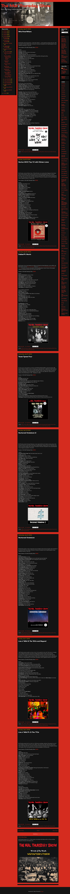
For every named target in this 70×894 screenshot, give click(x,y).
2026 (5, 31)
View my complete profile (64, 72)
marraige (64, 206)
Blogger (42, 891)
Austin (30, 424)
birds (63, 115)
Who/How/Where (24, 31)
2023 (5, 36)
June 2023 (7, 79)
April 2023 (7, 82)
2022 (5, 93)
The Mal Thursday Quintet (64, 287)
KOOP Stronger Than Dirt (64, 184)
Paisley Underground (49, 723)
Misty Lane (64, 217)
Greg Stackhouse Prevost (64, 164)
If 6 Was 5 (64, 173)
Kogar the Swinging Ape (64, 180)
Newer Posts (21, 830)
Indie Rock (64, 175)
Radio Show (39, 151)
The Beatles (64, 275)
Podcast (35, 151)
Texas (48, 151)
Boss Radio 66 (64, 120)
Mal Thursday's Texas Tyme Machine (45, 348)
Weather (64, 306)
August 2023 (7, 48)
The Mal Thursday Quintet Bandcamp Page (64, 46)
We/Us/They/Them (22, 837)
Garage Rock (26, 151)
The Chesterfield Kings (65, 278)
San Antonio (65, 248)
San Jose (64, 253)
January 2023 (8, 89)
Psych (19, 725)
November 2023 (6, 41)
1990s (25, 723)
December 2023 (6, 38)
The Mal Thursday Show (26, 5)
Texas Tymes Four (25, 356)
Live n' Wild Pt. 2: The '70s (28, 732)
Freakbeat (28, 529)
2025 (5, 32)
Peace (63, 230)
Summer (64, 265)
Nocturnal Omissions (26, 537)
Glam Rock (64, 160)
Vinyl (63, 302)
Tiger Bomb (64, 300)
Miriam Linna (65, 215)
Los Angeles (65, 190)
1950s (63, 83)
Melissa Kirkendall (30, 266)
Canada (63, 128)
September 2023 (7, 47)
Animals (63, 102)
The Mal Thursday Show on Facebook (64, 52)
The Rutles (64, 298)
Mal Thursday (31, 151)
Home (38, 830)
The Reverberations (65, 295)
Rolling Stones (63, 246)
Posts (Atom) (40, 834)
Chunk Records (64, 139)
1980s (27, 424)
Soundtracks (65, 263)
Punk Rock (27, 425)
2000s (27, 723)
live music (64, 187)
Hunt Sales (64, 171)
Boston (63, 122)
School (63, 255)
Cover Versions (64, 143)
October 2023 (8, 43)
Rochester (64, 241)
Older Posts (55, 830)
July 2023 (7, 51)
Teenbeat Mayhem (64, 271)
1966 (63, 88)
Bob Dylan (64, 117)
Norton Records (64, 225)
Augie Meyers (63, 105)
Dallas (63, 145)
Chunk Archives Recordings (64, 60)
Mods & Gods (63, 220)
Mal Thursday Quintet (64, 198)
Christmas (64, 130)
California (64, 126)
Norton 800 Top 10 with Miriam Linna (33, 162)
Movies (63, 222)
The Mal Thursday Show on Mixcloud (64, 40)
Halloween (64, 167)
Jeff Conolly (65, 177)
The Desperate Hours (64, 282)
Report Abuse (63, 77)
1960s (22, 151)
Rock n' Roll (44, 151)
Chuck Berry (64, 132)
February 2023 (8, 87)
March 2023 (7, 84)
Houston (38, 424)
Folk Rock (26, 348)
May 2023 (7, 80)
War (62, 304)
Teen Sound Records (64, 268)
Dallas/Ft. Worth (24, 254)
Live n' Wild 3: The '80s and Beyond (32, 641)
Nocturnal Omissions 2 (27, 433)
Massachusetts (65, 209)
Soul (63, 260)
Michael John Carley (64, 212)
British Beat (64, 124)
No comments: (28, 149)
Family (63, 147)
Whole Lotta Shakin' (64, 314)
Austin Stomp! (63, 110)
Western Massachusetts (44, 725)
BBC (63, 112)
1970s (25, 424)
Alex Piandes (65, 100)
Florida (63, 149)
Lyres (63, 192)
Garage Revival (33, 529)
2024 (5, 34)
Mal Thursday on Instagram (64, 56)
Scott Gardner (64, 258)
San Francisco (64, 251)
